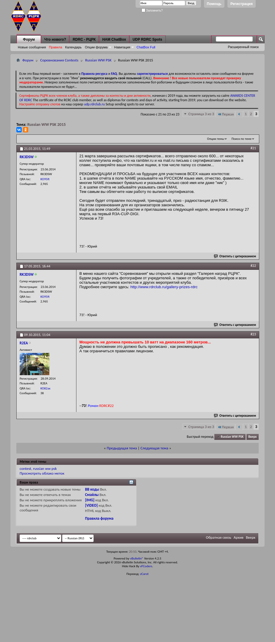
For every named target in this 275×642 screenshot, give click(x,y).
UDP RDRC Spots (147, 39)
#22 (253, 266)
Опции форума (96, 47)
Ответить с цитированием (235, 256)
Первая (225, 114)
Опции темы (215, 139)
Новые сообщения (32, 47)
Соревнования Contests (59, 60)
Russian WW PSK (98, 60)
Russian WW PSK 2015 (46, 124)
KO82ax (45, 388)
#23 (253, 334)
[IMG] (90, 500)
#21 (253, 148)
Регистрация (241, 4)
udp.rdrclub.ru (94, 104)
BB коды (92, 489)
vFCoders (146, 566)
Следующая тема (154, 448)
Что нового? (55, 39)
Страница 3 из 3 (201, 114)
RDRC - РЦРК (84, 39)
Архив (238, 537)
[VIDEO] (91, 505)
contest (25, 468)
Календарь (73, 47)
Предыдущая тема (122, 448)
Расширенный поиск (243, 47)
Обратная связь (218, 537)
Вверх (252, 437)
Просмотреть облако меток (42, 473)
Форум (29, 39)
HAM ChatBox (114, 39)
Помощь (214, 4)
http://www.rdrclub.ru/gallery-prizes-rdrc (164, 287)
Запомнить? (152, 10)
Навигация (122, 47)
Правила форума (99, 518)
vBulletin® (136, 558)
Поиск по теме (242, 139)
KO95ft (44, 179)
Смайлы (92, 494)
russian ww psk (45, 468)
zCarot (144, 574)
